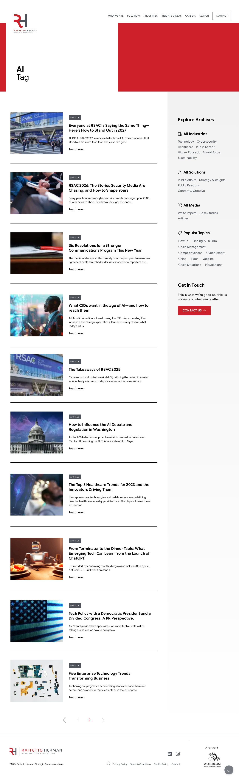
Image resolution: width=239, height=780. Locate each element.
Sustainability (187, 158)
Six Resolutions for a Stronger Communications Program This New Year (105, 248)
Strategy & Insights (212, 180)
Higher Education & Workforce (199, 152)
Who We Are (115, 15)
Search (204, 15)
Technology (186, 142)
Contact (221, 15)
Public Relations (189, 185)
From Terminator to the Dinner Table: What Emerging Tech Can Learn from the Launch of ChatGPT (109, 553)
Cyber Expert (215, 253)
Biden (195, 259)
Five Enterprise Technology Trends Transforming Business (100, 676)
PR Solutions (213, 265)
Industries (151, 15)
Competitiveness (190, 253)
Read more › (76, 149)
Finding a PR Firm (205, 241)
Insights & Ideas (171, 15)
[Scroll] (228, 769)
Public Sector (205, 147)
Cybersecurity (207, 142)
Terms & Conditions (140, 764)
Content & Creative (191, 191)
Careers (190, 15)
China (182, 259)
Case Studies (208, 213)
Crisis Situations (189, 265)
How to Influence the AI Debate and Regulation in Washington (101, 427)
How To (183, 241)
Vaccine (208, 259)
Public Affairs (187, 180)
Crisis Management (192, 247)
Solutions (134, 15)
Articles (183, 218)
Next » (103, 720)
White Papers (187, 213)
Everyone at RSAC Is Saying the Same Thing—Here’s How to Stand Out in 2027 (109, 128)
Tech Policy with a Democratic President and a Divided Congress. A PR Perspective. (110, 616)
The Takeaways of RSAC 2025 (94, 369)
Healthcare (185, 147)
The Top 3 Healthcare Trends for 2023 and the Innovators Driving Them (109, 487)
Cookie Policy (161, 764)
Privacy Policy (120, 764)
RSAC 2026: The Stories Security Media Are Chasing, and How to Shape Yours (107, 188)
